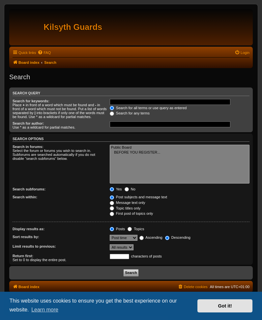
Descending (177, 237)
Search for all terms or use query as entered (148, 108)
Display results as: (28, 229)
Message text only (127, 203)
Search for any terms (130, 113)
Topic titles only (125, 208)
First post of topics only (131, 213)
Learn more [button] (44, 309)
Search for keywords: (31, 101)
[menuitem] (44, 53)
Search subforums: (29, 189)
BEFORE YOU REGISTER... (179, 152)
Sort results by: (26, 237)
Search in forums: (28, 147)
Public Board (179, 147)
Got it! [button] (225, 305)
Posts (117, 229)
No (130, 189)
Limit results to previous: (34, 246)
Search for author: (28, 123)
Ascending (150, 237)
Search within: (25, 197)
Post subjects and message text (138, 197)
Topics (136, 229)
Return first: (23, 256)
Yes (116, 189)
